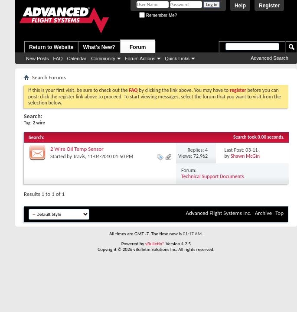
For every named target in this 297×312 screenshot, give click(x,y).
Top (279, 213)
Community (103, 58)
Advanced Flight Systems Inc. (218, 213)
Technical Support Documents (212, 176)
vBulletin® (155, 244)
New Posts (37, 58)
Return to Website (51, 47)
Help (240, 6)
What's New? (99, 47)
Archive (263, 213)
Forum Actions (140, 58)
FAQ (58, 58)
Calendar (77, 58)
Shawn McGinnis (248, 156)
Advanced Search (269, 58)
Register (269, 6)
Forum (138, 47)
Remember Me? (158, 15)
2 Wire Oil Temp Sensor (77, 149)
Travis (79, 156)
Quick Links (177, 58)
